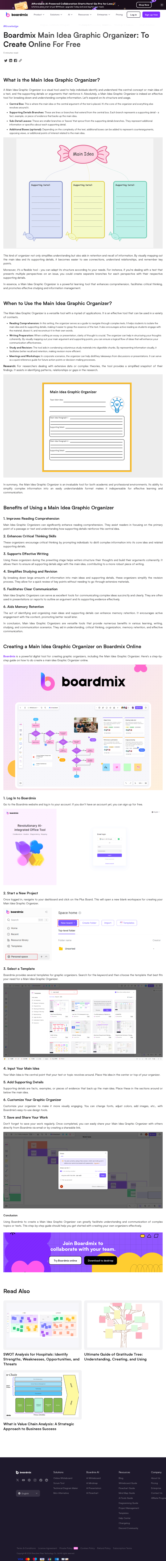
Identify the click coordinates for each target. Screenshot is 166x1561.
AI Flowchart (91, 1493)
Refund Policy (104, 1549)
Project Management (128, 1508)
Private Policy (68, 1549)
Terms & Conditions (26, 1549)
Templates (123, 1513)
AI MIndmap (91, 1483)
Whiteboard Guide (127, 1483)
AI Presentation (92, 1488)
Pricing (119, 14)
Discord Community (128, 1528)
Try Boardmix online (65, 1260)
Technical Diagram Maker (64, 1488)
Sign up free (151, 14)
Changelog (123, 1523)
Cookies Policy (87, 1549)
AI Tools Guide (125, 1498)
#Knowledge (10, 26)
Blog (120, 1478)
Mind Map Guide (126, 1493)
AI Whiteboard (92, 1478)
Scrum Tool (57, 1483)
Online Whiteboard (61, 1478)
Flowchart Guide (126, 1488)
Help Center (124, 1518)
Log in (133, 14)
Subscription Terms (122, 1549)
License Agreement (47, 1549)
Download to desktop (100, 1260)
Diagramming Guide (128, 1503)
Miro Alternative (59, 1493)
